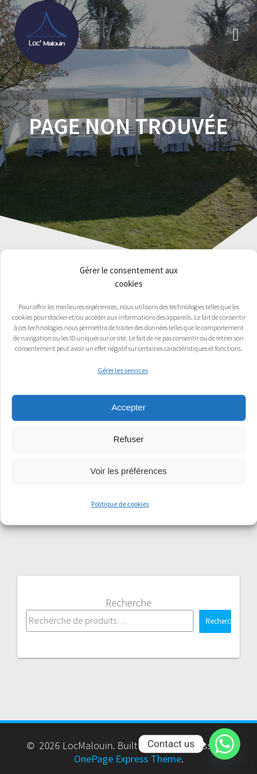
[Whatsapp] (224, 744)
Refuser (128, 439)
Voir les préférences (128, 471)
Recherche (128, 602)
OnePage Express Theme (127, 758)
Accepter (128, 407)
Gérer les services (123, 370)
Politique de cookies (120, 503)
